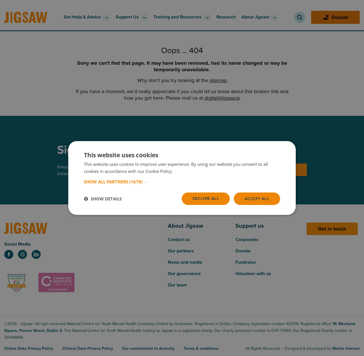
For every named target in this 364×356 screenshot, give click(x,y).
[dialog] (182, 178)
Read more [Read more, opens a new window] (184, 171)
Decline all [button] (206, 198)
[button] (182, 181)
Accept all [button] (257, 198)
